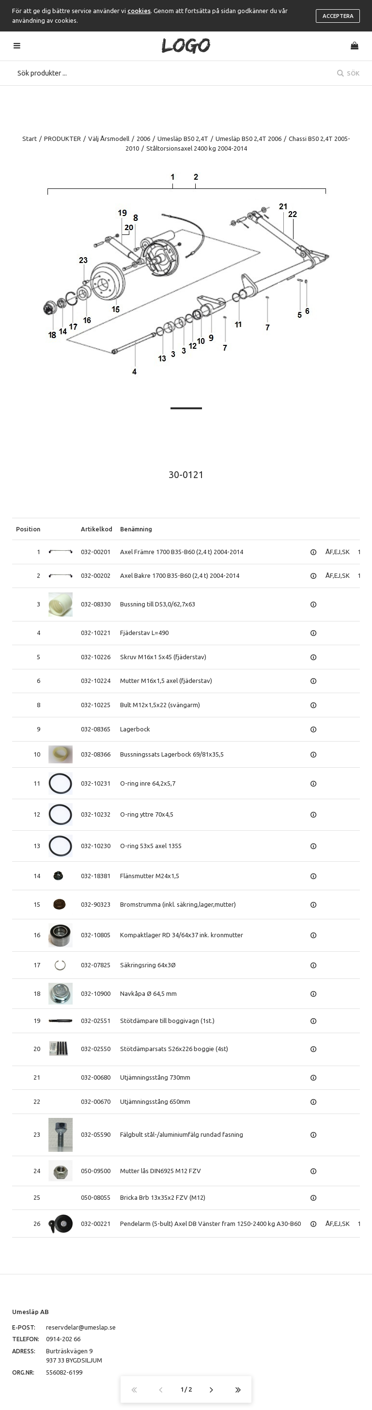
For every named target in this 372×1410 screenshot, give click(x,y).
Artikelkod (96, 529)
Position (28, 529)
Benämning (136, 529)
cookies (139, 10)
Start (29, 138)
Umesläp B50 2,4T (182, 138)
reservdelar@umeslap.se (81, 1327)
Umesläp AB (30, 1311)
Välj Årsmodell (108, 138)
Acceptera (338, 16)
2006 (143, 138)
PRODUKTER (62, 138)
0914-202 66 (63, 1338)
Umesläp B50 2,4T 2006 (248, 138)
